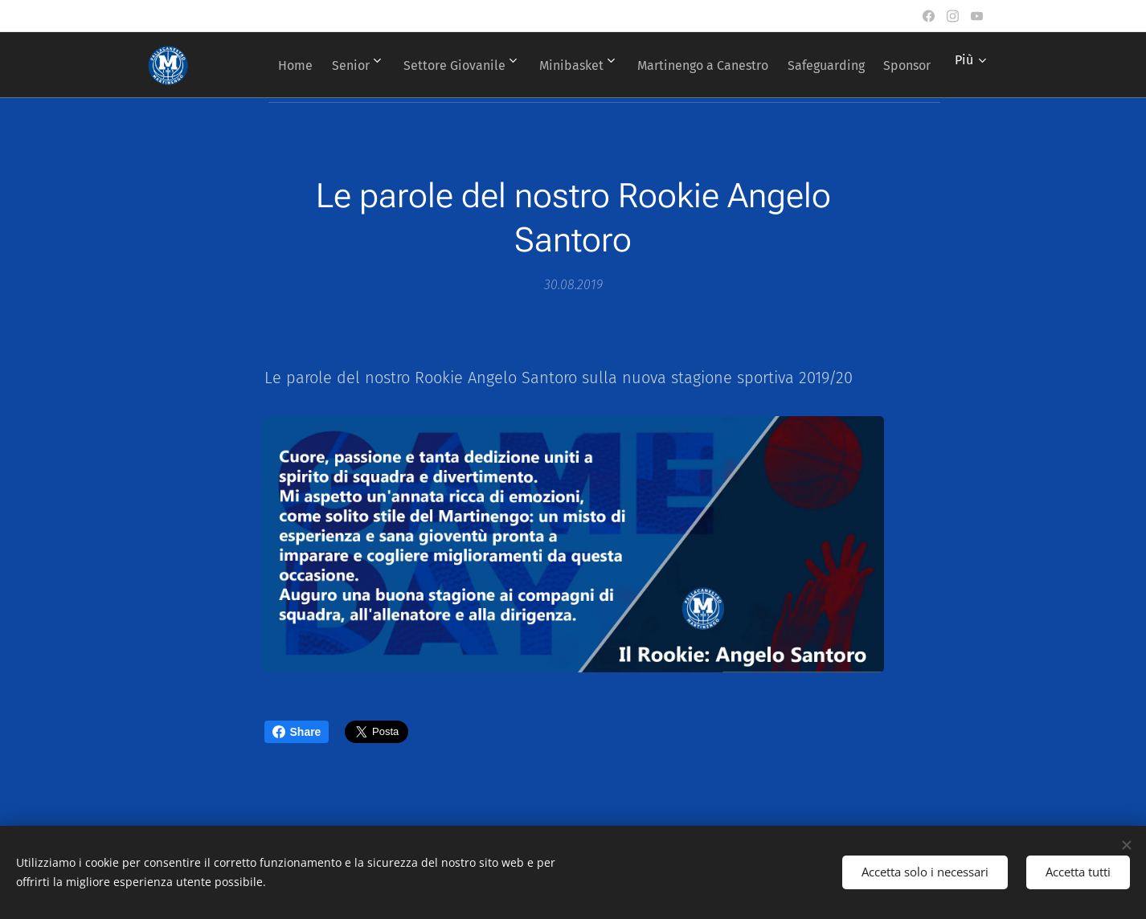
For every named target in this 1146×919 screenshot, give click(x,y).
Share (296, 731)
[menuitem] (318, 65)
